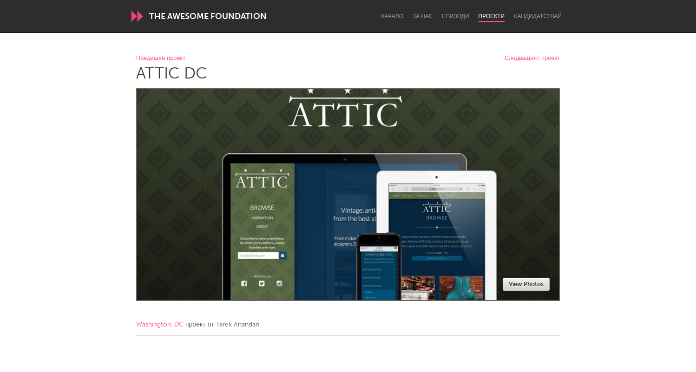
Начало (392, 16)
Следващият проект (532, 58)
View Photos (526, 284)
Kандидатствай (538, 16)
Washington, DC (160, 324)
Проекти (492, 16)
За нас (423, 16)
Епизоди (455, 16)
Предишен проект (160, 58)
